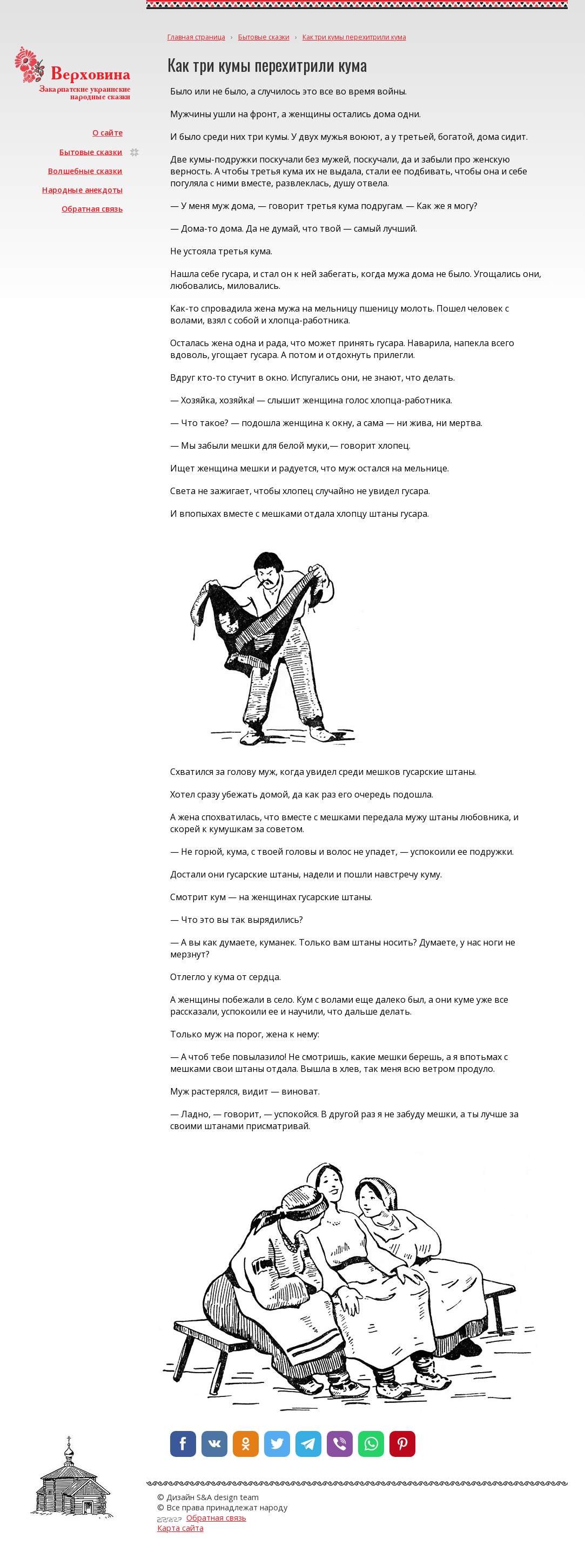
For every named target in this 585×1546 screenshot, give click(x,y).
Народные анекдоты (83, 190)
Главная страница (196, 37)
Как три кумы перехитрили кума (354, 37)
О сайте (107, 132)
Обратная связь (92, 209)
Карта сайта (180, 1528)
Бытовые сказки (91, 151)
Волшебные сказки (85, 171)
